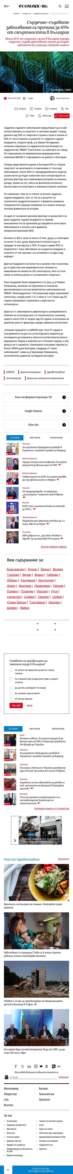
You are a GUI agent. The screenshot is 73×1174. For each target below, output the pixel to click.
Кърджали (28, 580)
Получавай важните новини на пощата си (36, 1072)
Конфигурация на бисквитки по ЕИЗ (20, 1150)
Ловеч (11, 585)
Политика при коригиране (51, 1133)
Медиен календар (15, 1155)
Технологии (46, 1094)
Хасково (54, 602)
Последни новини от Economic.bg (51, 808)
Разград (42, 591)
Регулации (26, 532)
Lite (6, 1099)
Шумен (12, 608)
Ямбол (25, 608)
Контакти (11, 1133)
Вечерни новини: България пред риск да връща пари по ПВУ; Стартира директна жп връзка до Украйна (43, 741)
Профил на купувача (16, 1145)
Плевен (12, 591)
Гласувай (16, 705)
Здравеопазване (41, 13)
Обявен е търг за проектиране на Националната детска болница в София (33, 1003)
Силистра (14, 596)
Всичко (8, 1105)
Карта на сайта (46, 1129)
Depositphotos (47, 1171)
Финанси (25, 503)
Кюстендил (46, 580)
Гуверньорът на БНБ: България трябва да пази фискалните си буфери (44, 478)
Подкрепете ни (46, 1145)
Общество (27, 13)
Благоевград (16, 569)
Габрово (52, 574)
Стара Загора (16, 602)
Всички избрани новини (54, 547)
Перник (58, 585)
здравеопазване (56, 372)
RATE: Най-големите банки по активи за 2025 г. (43, 508)
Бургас (32, 569)
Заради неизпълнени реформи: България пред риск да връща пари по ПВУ (44, 463)
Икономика (11, 1088)
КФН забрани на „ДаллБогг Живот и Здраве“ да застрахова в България (42, 537)
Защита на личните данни (51, 1121)
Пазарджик (42, 585)
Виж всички (63, 859)
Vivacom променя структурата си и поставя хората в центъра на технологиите (40, 800)
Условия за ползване (48, 1141)
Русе (54, 591)
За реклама (12, 1121)
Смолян (43, 596)
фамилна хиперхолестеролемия (45, 378)
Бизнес (31, 834)
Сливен (29, 596)
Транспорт (24, 764)
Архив (29, 705)
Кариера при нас (14, 1141)
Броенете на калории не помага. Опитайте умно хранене (33, 906)
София (57, 596)
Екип (41, 1125)
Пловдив (27, 591)
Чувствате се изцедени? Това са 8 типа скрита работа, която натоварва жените (32, 954)
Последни (14, 438)
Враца (39, 574)
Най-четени (35, 438)
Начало (16, 13)
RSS (56, 1067)
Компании (26, 444)
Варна (45, 569)
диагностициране (31, 372)
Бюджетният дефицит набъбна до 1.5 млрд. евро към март (43, 522)
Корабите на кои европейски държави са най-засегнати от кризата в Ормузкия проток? (42, 785)
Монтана (25, 585)
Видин (26, 574)
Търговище (37, 602)
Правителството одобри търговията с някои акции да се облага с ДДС (40, 840)
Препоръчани (56, 438)
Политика (26, 488)
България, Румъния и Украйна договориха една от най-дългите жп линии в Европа (43, 769)
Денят (22, 735)
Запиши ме (63, 1077)
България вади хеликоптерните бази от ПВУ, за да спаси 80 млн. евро (34, 1051)
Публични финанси (29, 459)
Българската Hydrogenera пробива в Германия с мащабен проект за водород (44, 449)
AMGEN (10, 372)
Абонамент (11, 1129)
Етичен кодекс (13, 1137)
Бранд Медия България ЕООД (52, 1137)
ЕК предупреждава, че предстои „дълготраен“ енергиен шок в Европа (42, 494)
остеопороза (13, 378)
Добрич (12, 580)
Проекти (44, 1099)
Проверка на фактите (16, 1125)
